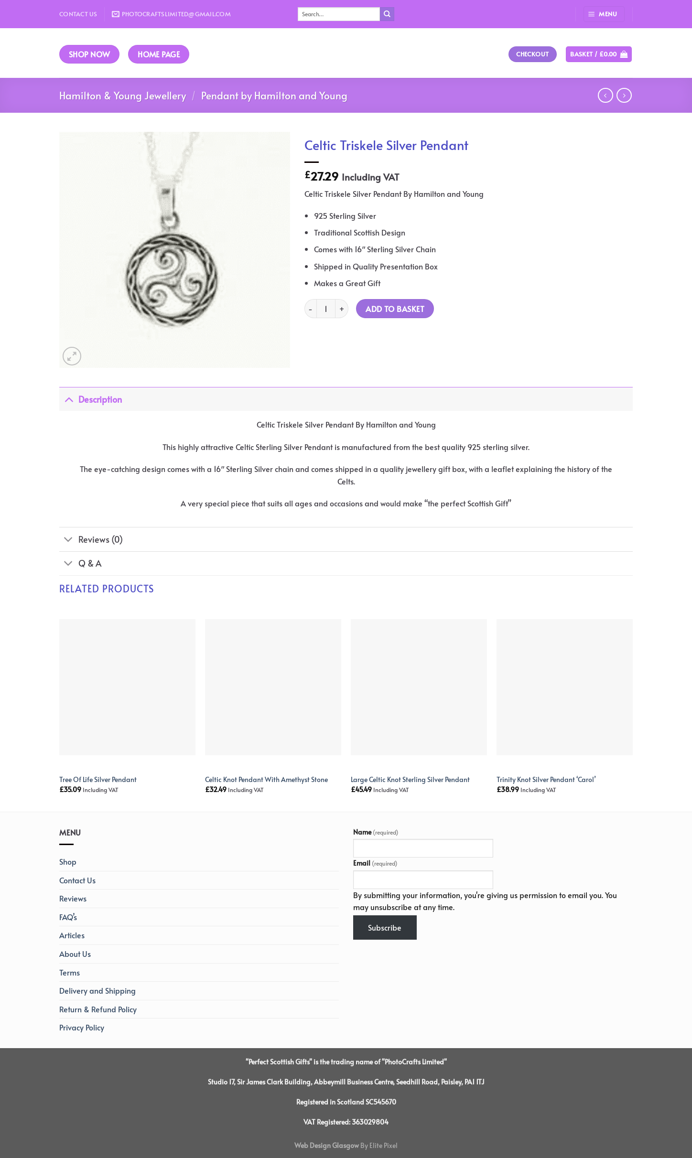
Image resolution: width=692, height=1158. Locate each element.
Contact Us (78, 14)
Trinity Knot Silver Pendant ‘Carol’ (546, 779)
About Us (75, 953)
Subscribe (384, 927)
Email (375, 863)
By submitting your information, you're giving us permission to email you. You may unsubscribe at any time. (485, 901)
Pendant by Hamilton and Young (274, 95)
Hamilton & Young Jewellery (122, 95)
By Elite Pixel (378, 1145)
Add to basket (395, 309)
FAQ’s (68, 916)
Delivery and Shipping (97, 990)
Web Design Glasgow (326, 1145)
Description (90, 399)
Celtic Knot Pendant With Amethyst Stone (266, 779)
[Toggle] (68, 399)
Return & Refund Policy (98, 1009)
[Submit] (387, 14)
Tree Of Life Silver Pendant (98, 779)
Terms (69, 972)
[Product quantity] (325, 308)
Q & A (80, 564)
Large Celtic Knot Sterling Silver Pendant (410, 779)
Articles (72, 935)
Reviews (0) (91, 540)
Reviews (72, 898)
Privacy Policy (81, 1027)
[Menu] (604, 14)
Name (376, 831)
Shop (67, 861)
